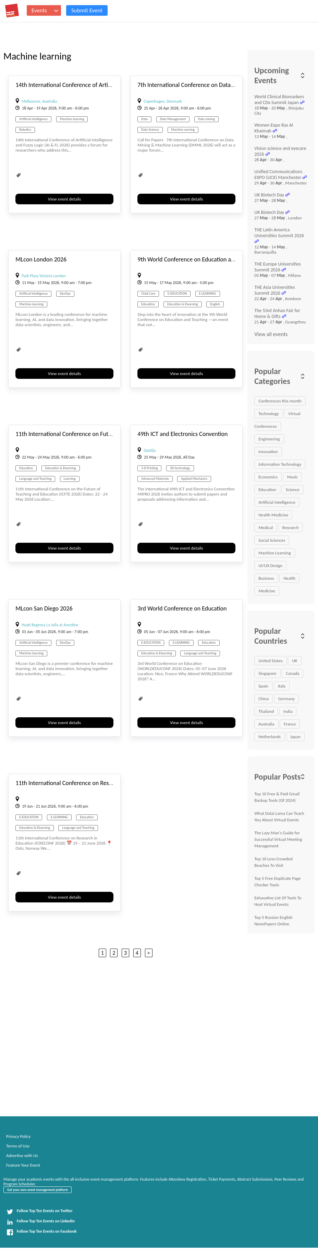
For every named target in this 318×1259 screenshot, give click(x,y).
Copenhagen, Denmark (163, 101)
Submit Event (86, 10)
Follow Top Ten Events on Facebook (41, 1232)
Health (289, 578)
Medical (265, 527)
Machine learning (72, 119)
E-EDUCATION (177, 293)
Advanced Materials (155, 478)
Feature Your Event (23, 1165)
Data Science (150, 129)
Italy (282, 686)
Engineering (269, 438)
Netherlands (269, 736)
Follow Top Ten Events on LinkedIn (41, 1222)
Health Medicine (273, 514)
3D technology (180, 468)
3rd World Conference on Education (182, 608)
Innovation (268, 451)
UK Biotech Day (269, 195)
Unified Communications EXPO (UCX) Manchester (278, 174)
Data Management (173, 119)
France (290, 724)
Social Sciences (271, 540)
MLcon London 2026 (40, 259)
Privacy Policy (18, 1136)
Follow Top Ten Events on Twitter (40, 1211)
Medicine (266, 590)
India (287, 711)
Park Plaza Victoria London (44, 275)
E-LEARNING (207, 293)
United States (270, 660)
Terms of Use (17, 1145)
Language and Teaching (35, 478)
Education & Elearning (182, 304)
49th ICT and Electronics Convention (182, 434)
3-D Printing (149, 468)
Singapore (267, 673)
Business (266, 578)
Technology (268, 413)
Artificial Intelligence (33, 119)
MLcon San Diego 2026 (43, 608)
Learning (70, 478)
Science (292, 489)
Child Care (148, 293)
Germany (286, 698)
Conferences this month (280, 400)
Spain (263, 686)
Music (292, 476)
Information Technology (279, 464)
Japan (295, 736)
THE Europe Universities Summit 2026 (277, 267)
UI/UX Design (270, 565)
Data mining (206, 119)
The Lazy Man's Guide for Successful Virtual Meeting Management (278, 839)
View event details (64, 199)
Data (144, 119)
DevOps (65, 293)
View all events (271, 334)
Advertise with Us (22, 1155)
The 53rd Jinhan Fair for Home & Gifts (277, 313)
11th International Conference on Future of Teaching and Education (99, 434)
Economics (268, 476)
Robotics (25, 129)
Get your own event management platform (37, 1189)
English (215, 304)
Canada (292, 673)
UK (294, 660)
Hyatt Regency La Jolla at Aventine (50, 624)
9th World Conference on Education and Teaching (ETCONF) (211, 259)
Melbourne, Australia (39, 101)
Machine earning (183, 129)
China (263, 698)
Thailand (266, 711)
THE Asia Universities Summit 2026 (274, 290)
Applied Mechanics (194, 478)
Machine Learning (274, 552)
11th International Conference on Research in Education (85, 783)
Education (148, 304)
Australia (266, 724)
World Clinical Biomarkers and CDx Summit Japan (279, 99)
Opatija (150, 450)
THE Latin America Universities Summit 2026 (279, 233)
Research (290, 527)
